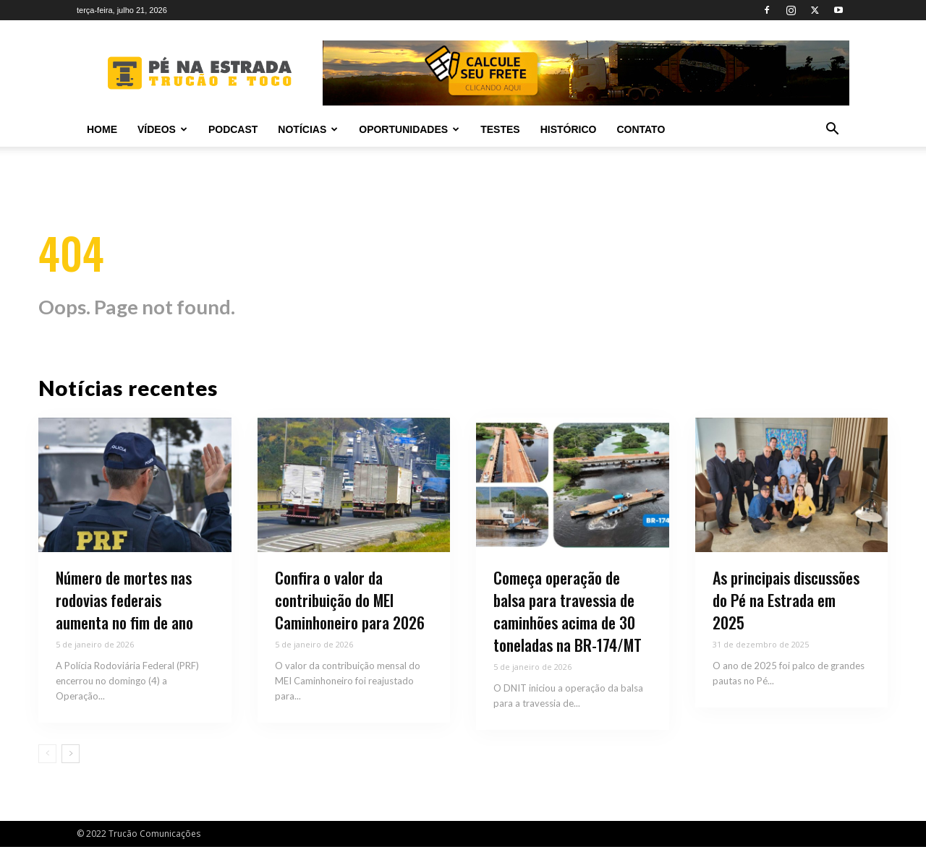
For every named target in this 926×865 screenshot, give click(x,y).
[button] (832, 130)
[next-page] (70, 771)
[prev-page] (47, 771)
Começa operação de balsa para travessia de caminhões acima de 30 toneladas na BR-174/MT (567, 629)
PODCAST (233, 129)
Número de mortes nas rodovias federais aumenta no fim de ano (124, 619)
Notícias (308, 129)
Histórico (568, 129)
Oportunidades (409, 129)
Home (102, 129)
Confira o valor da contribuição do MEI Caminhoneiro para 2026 (350, 619)
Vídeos (162, 129)
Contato (640, 129)
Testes (499, 129)
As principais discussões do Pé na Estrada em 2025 (786, 619)
